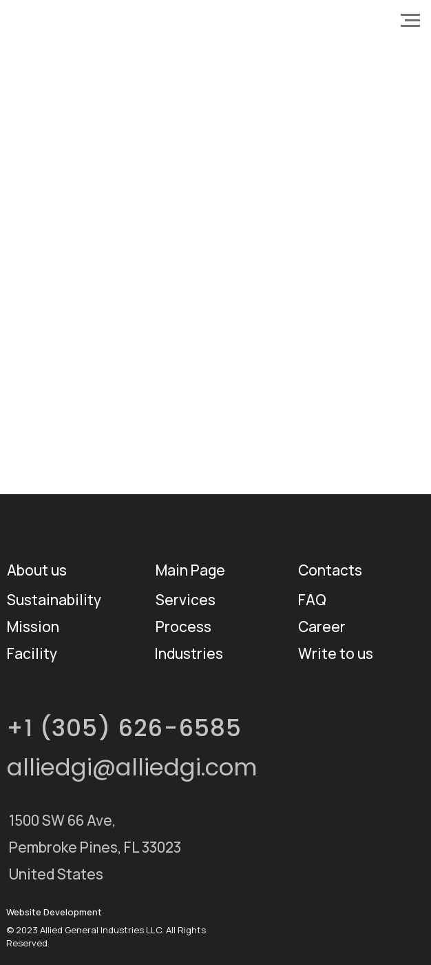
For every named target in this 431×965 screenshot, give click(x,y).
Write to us (335, 653)
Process (183, 626)
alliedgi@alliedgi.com (132, 767)
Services (186, 599)
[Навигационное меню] (410, 21)
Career (322, 626)
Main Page (190, 570)
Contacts (330, 570)
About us (37, 570)
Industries (188, 653)
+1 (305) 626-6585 (124, 727)
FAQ (312, 599)
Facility (32, 653)
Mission (33, 626)
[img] (313, 828)
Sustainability (54, 599)
